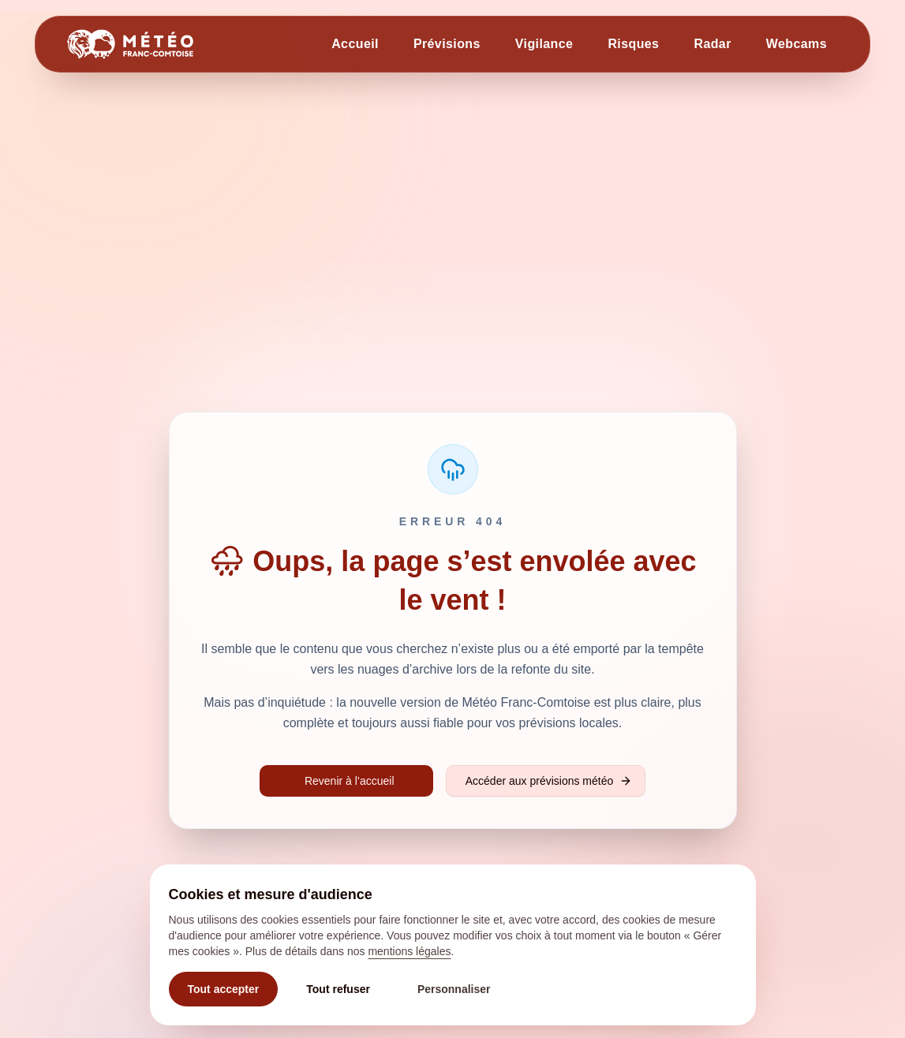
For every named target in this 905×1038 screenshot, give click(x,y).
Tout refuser (338, 989)
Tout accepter (224, 989)
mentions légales (409, 951)
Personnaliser (454, 989)
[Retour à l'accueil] (130, 44)
